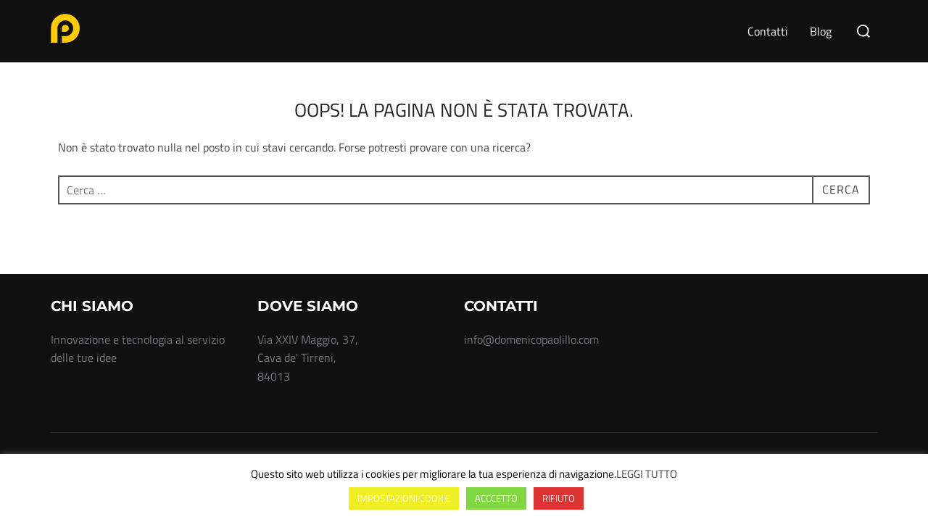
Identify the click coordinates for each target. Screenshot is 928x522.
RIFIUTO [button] (558, 498)
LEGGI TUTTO (646, 473)
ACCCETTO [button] (496, 498)
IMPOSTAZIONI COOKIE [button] (403, 498)
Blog (821, 31)
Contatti (767, 31)
